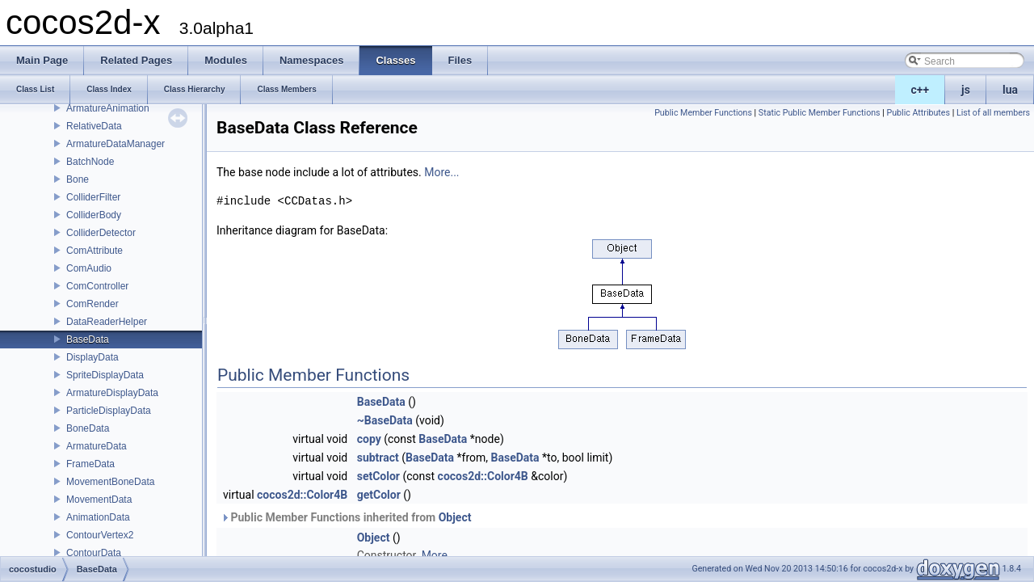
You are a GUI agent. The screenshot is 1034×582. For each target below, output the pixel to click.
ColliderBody (93, 215)
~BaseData (385, 420)
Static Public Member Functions (820, 113)
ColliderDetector (101, 232)
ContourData (93, 553)
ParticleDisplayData (108, 410)
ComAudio (88, 268)
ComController (97, 286)
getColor (379, 494)
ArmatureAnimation (107, 108)
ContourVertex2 (99, 535)
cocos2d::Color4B (483, 476)
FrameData (90, 464)
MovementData (99, 499)
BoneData (87, 428)
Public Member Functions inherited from (346, 517)
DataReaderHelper (106, 321)
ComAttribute (94, 250)
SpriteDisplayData (105, 375)
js (965, 89)
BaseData (87, 339)
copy (369, 438)
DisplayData (92, 357)
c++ (920, 89)
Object (455, 517)
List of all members (993, 113)
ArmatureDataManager (115, 144)
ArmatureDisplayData (112, 393)
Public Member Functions (703, 113)
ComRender (92, 304)
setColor (378, 476)
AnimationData (98, 517)
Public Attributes (918, 113)
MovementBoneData (110, 481)
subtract (378, 457)
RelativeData (94, 126)
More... (441, 172)
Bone (77, 179)
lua (1010, 89)
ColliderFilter (93, 197)
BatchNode (90, 161)
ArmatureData (96, 446)
